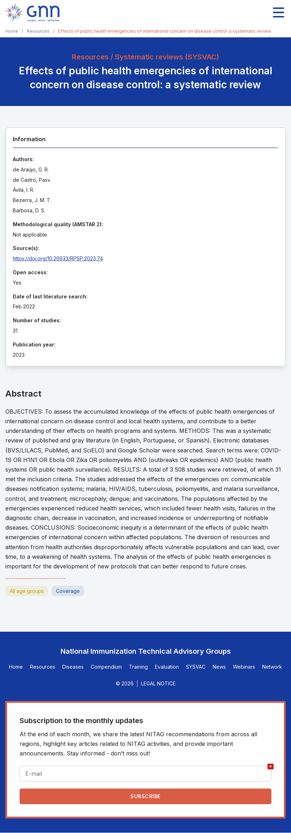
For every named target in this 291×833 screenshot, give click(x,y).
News (219, 667)
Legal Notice (158, 683)
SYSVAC (196, 667)
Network (272, 667)
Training (138, 667)
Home (11, 31)
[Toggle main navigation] (278, 12)
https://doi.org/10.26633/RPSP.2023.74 (58, 258)
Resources (38, 31)
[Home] (32, 12)
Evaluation (167, 667)
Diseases (73, 667)
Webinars (244, 667)
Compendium (106, 667)
